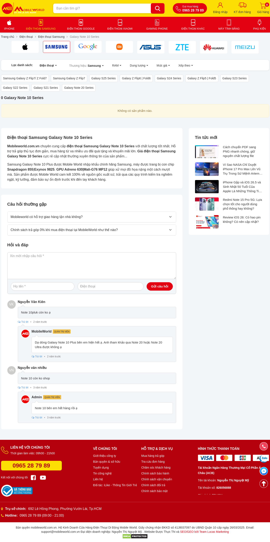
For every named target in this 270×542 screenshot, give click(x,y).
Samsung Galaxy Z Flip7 (69, 78)
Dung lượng (132, 65)
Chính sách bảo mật (154, 491)
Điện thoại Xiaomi (120, 28)
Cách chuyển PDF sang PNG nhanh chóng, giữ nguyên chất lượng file (239, 151)
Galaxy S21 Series (46, 88)
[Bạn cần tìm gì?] (157, 8)
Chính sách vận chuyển (156, 479)
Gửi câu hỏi (159, 286)
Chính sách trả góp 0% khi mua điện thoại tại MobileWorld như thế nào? (64, 230)
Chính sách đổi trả (153, 485)
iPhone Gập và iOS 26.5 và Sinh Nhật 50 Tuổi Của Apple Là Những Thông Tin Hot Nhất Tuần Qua (242, 186)
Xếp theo (174, 65)
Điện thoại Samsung (41, 28)
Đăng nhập (220, 12)
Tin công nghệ (102, 473)
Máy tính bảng (228, 28)
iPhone (9, 28)
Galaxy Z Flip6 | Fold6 (136, 78)
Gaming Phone (157, 28)
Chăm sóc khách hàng (156, 467)
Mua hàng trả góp (152, 455)
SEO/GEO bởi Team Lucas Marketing (204, 531)
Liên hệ (98, 479)
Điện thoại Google (81, 28)
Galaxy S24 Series (169, 78)
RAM (111, 65)
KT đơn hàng (242, 12)
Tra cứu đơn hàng (153, 461)
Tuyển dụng (101, 467)
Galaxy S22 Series (15, 88)
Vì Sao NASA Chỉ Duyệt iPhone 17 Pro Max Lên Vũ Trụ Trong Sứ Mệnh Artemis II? (242, 169)
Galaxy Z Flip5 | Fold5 (201, 78)
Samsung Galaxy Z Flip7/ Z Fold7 (25, 78)
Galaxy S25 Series (103, 78)
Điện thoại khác (193, 28)
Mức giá (153, 65)
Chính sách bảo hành (155, 473)
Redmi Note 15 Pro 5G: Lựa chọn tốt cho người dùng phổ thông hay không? (242, 204)
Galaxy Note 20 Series (78, 88)
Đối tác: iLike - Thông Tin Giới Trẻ (115, 485)
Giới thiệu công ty (104, 455)
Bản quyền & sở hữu (106, 461)
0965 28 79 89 (31, 465)
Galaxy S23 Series (234, 78)
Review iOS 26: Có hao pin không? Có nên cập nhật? (242, 220)
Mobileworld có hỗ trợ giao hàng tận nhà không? (47, 217)
